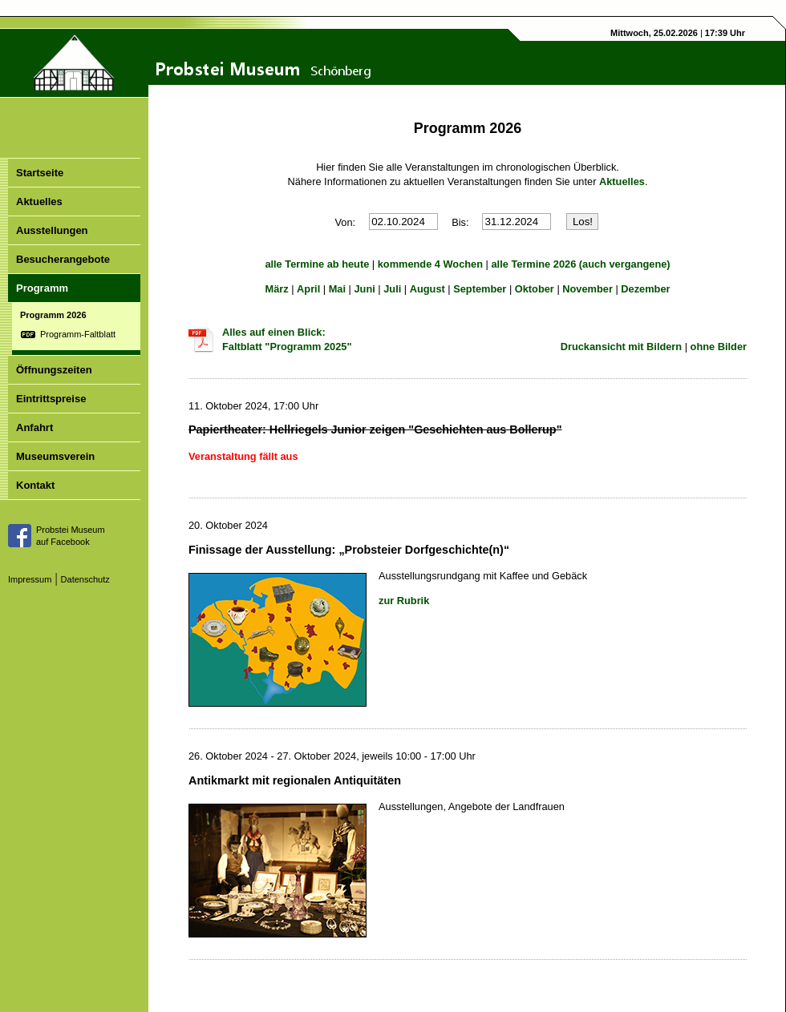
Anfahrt (34, 427)
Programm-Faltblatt (77, 334)
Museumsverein (55, 456)
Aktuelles (39, 202)
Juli (392, 289)
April (308, 289)
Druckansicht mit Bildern (621, 347)
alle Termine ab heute (317, 264)
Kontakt (35, 485)
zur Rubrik (404, 601)
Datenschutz (85, 579)
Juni (364, 289)
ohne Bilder (719, 347)
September (479, 289)
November (587, 289)
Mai (337, 289)
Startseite (39, 173)
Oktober (534, 289)
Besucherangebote (63, 259)
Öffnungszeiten (54, 370)
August (427, 289)
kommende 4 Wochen (430, 264)
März (276, 289)
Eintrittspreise (51, 399)
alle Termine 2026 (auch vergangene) (581, 264)
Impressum (29, 579)
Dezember (645, 289)
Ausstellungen (52, 230)
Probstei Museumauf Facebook (70, 535)
